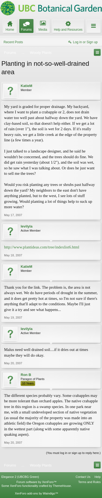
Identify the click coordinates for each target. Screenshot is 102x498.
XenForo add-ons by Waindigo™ (36, 493)
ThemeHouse (62, 485)
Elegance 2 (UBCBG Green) (20, 476)
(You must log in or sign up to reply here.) (73, 453)
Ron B (26, 375)
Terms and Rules (89, 482)
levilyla (26, 226)
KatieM (26, 86)
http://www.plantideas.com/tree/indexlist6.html (41, 247)
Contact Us (83, 476)
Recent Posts (13, 42)
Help (97, 476)
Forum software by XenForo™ (37, 482)
